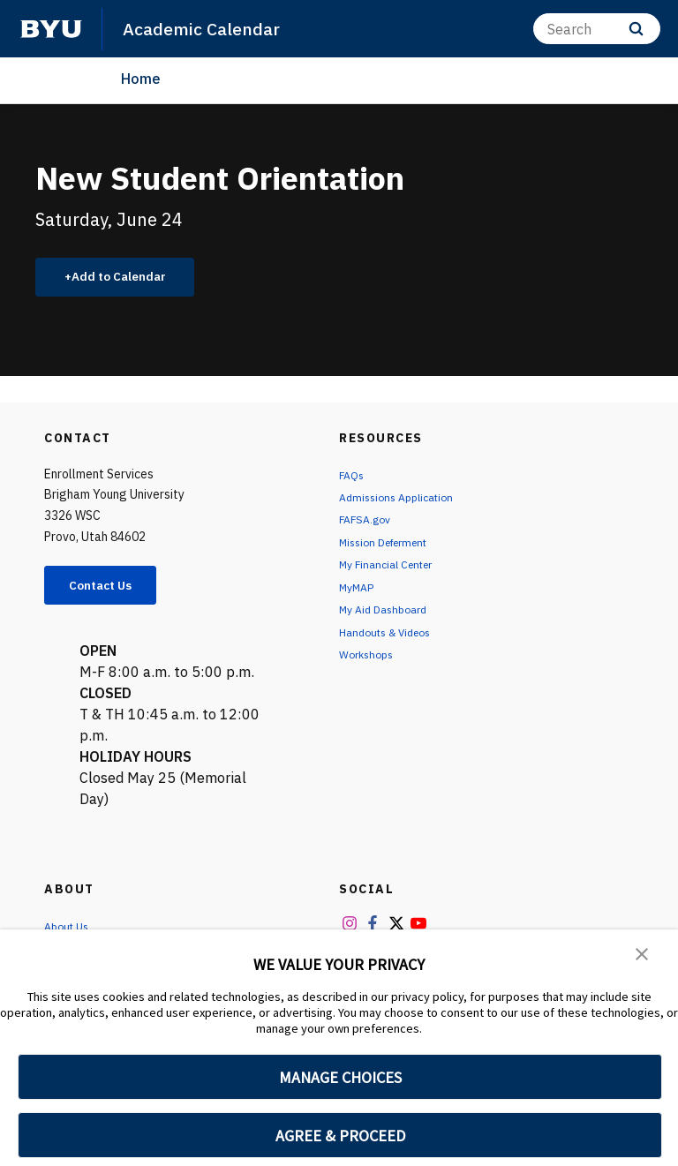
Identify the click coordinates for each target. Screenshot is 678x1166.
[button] (643, 955)
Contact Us (111, 591)
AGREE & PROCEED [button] (340, 1135)
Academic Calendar (208, 28)
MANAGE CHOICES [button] (340, 1077)
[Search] (596, 28)
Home (141, 78)
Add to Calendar (128, 279)
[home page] (51, 29)
